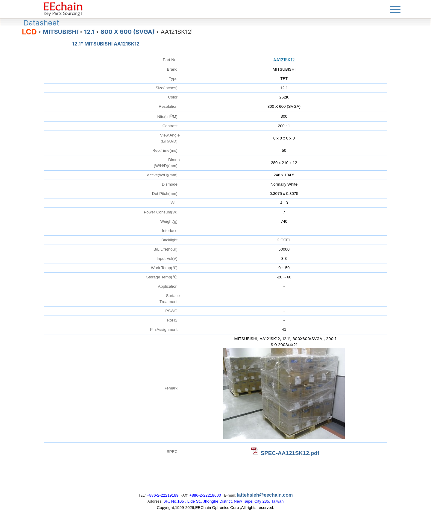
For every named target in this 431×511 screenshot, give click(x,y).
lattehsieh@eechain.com (265, 495)
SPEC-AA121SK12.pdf (290, 453)
